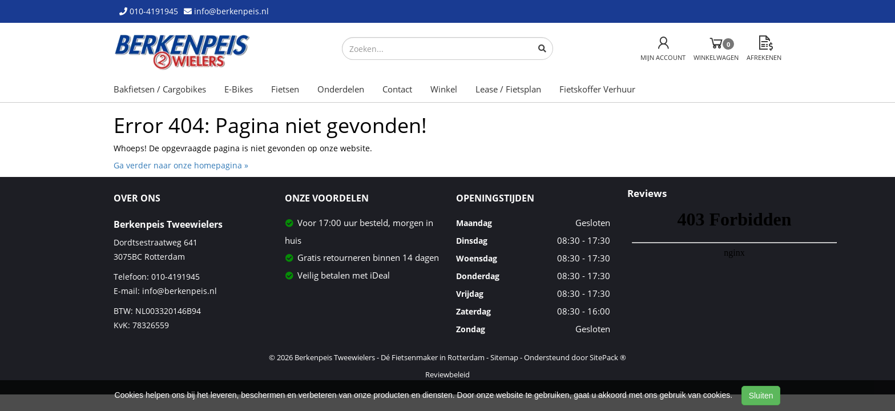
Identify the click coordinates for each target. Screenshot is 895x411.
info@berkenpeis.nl (179, 290)
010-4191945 (175, 276)
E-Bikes (238, 89)
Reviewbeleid (447, 374)
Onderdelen (340, 89)
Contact (397, 89)
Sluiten (761, 395)
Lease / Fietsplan (508, 89)
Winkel (443, 89)
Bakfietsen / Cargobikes (160, 89)
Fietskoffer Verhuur (597, 89)
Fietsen (285, 89)
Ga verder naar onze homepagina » (181, 165)
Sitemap (504, 357)
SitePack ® (608, 357)
